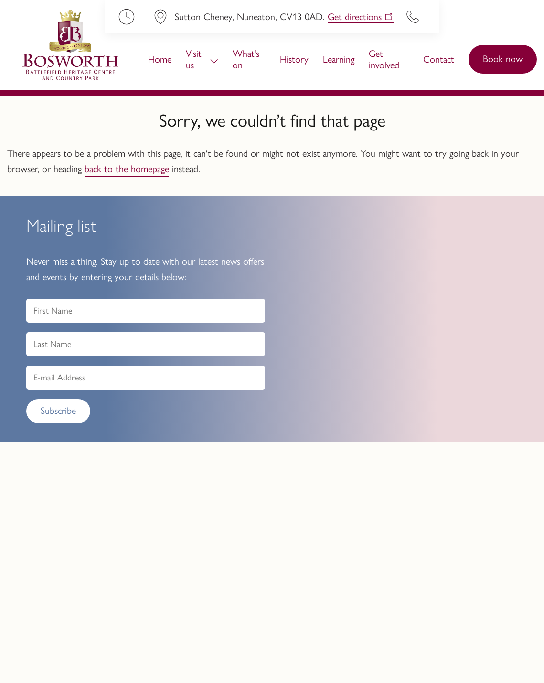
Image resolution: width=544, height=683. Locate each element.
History (294, 59)
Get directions (355, 16)
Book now (503, 59)
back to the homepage (127, 168)
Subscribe (58, 410)
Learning (338, 59)
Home (159, 59)
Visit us (194, 59)
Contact (438, 59)
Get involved (384, 59)
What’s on (246, 59)
